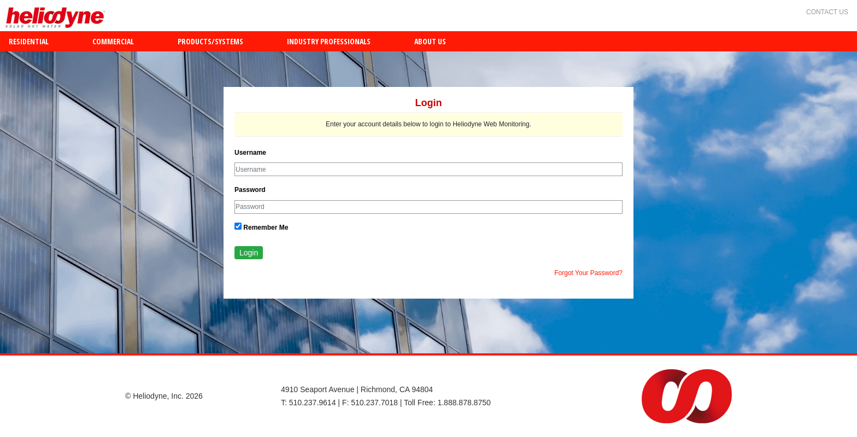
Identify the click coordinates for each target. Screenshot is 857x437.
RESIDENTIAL (29, 41)
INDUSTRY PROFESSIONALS (329, 41)
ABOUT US (430, 41)
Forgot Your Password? (588, 273)
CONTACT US (827, 12)
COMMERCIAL (113, 41)
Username (250, 152)
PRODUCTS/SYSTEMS (210, 41)
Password (250, 190)
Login (248, 252)
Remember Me (261, 227)
